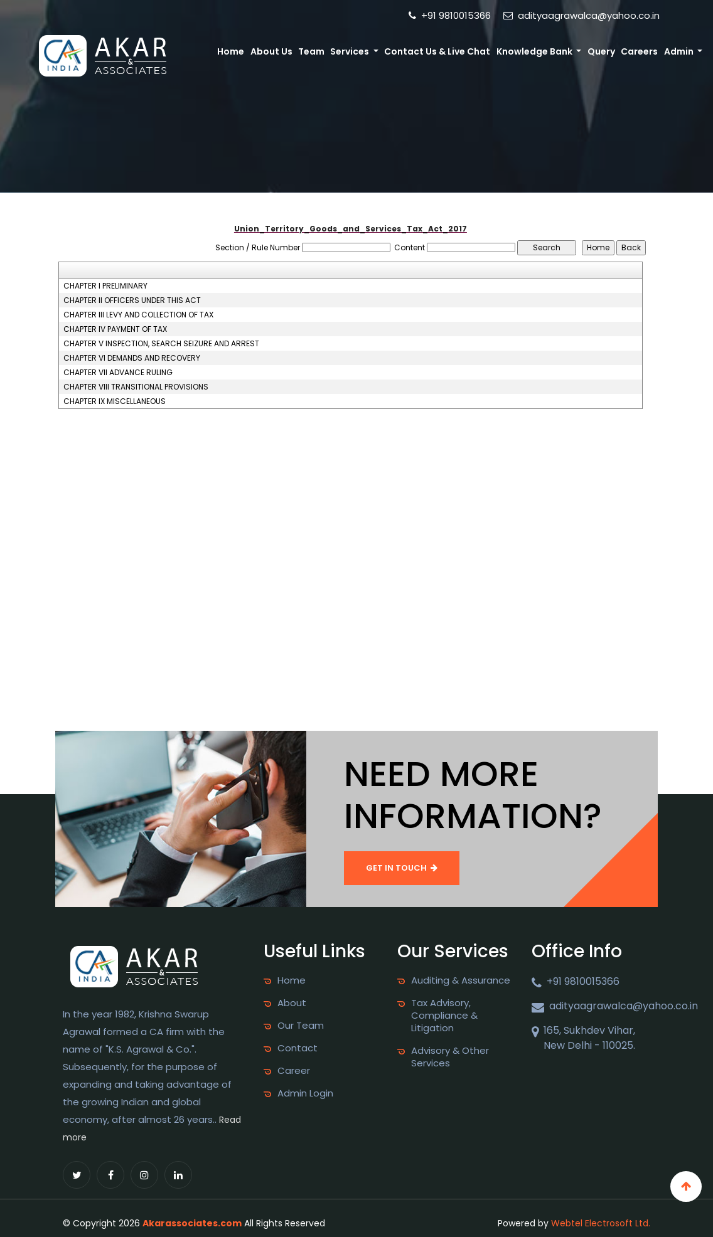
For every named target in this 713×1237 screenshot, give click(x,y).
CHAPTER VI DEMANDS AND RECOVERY (131, 358)
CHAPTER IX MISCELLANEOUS (114, 401)
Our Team (300, 1025)
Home (230, 51)
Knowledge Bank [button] (535, 51)
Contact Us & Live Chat (437, 51)
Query (601, 51)
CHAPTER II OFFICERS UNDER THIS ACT (132, 300)
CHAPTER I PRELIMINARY (105, 286)
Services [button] (350, 51)
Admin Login (305, 1093)
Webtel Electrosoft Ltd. (600, 1223)
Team (311, 51)
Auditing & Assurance (460, 980)
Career (293, 1070)
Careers (639, 51)
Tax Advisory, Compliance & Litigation (444, 1015)
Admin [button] (679, 51)
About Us (271, 51)
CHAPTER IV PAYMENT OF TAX (115, 329)
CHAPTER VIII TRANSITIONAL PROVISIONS (135, 387)
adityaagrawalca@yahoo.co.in (581, 15)
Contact (297, 1048)
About (291, 1003)
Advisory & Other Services (450, 1057)
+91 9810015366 (450, 15)
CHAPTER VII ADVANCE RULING (118, 373)
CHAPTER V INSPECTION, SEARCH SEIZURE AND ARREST (161, 344)
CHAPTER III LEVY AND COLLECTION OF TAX (138, 315)
